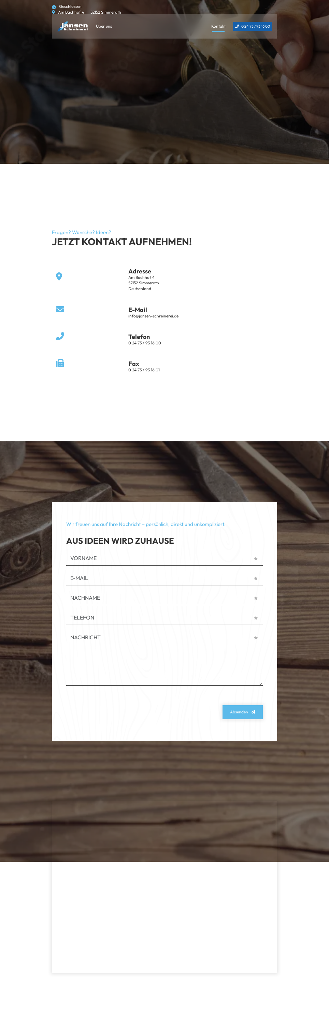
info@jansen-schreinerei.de (153, 315)
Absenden (239, 711)
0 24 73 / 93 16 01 (144, 369)
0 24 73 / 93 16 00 (255, 26)
